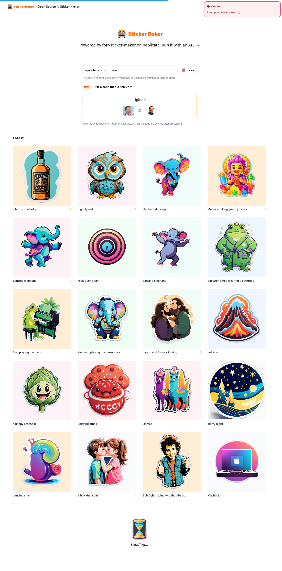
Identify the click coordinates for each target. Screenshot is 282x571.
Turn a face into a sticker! (107, 87)
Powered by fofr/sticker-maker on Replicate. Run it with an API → (140, 45)
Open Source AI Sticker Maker (59, 7)
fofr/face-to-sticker (107, 123)
